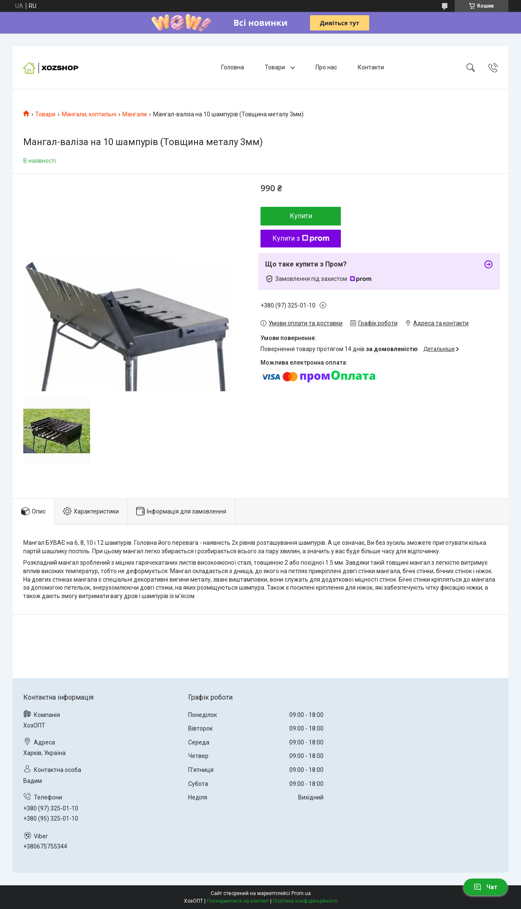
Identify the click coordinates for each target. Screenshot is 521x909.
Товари (275, 67)
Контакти (371, 67)
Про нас (326, 67)
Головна (232, 67)
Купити (301, 216)
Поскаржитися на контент (238, 901)
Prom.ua (301, 893)
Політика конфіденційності (305, 901)
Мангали (134, 114)
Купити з (300, 238)
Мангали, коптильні (89, 114)
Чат (485, 887)
